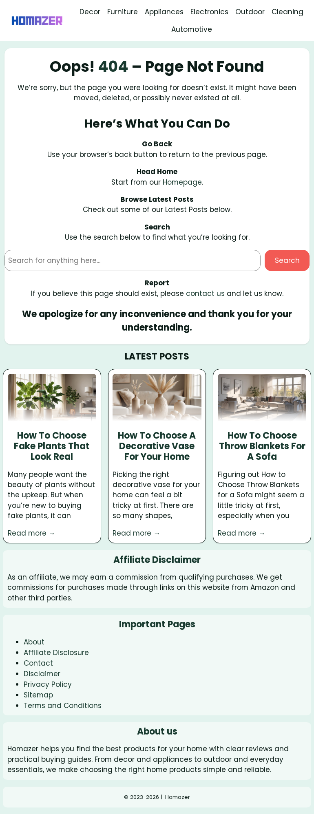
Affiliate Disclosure (56, 652)
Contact (38, 663)
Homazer (177, 797)
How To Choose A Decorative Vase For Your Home (157, 446)
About (34, 642)
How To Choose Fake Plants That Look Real (52, 446)
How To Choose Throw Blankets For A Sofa (262, 446)
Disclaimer (42, 674)
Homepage (182, 182)
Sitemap (38, 695)
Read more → (31, 533)
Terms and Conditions (63, 705)
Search (287, 260)
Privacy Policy (48, 684)
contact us (205, 293)
